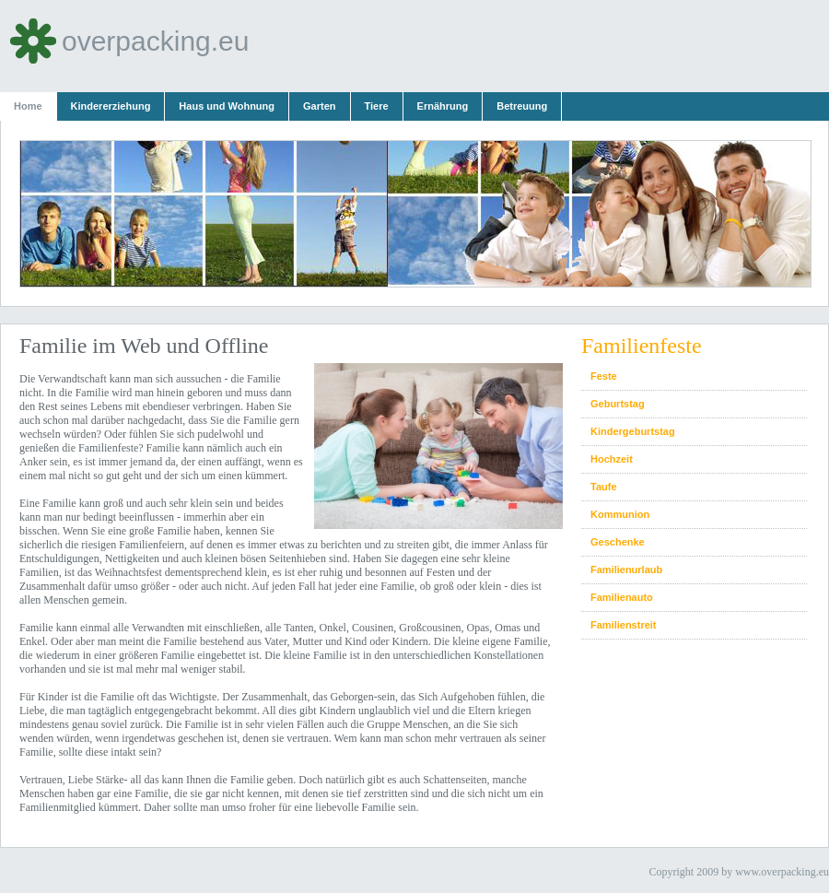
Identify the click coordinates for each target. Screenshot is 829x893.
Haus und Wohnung (226, 106)
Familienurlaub (626, 569)
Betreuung (521, 106)
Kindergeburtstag (632, 431)
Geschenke (617, 541)
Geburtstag (617, 403)
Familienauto (621, 597)
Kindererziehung (111, 106)
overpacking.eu (129, 41)
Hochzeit (611, 458)
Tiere (377, 106)
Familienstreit (623, 624)
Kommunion (619, 514)
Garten (319, 106)
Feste (603, 376)
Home (28, 106)
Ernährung (443, 106)
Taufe (603, 486)
